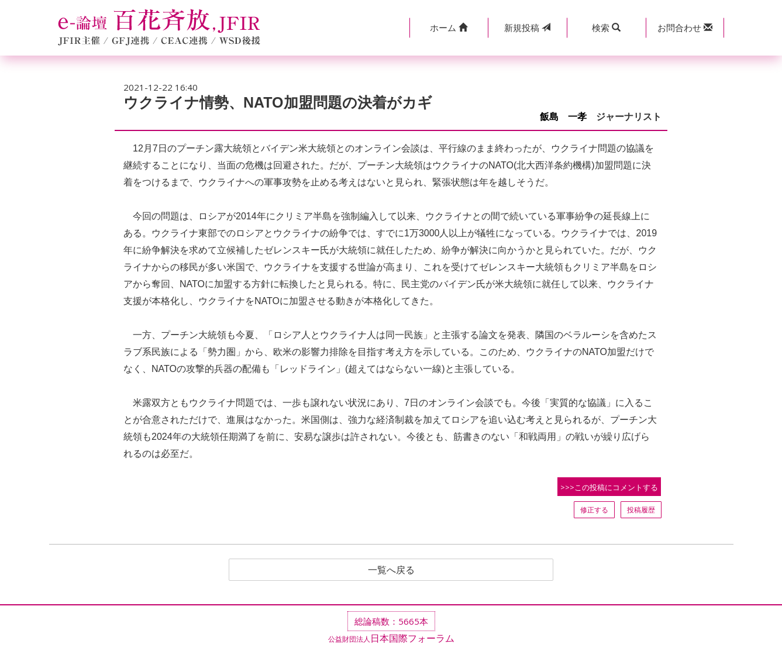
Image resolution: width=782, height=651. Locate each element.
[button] (448, 28)
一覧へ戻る (391, 569)
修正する (594, 510)
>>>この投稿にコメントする (609, 487)
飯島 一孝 (563, 117)
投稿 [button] (527, 27)
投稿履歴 (641, 510)
